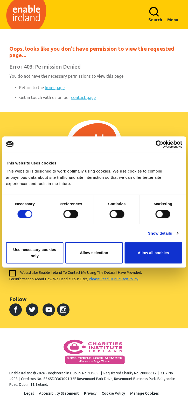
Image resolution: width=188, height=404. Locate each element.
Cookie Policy (113, 393)
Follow (17, 299)
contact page (83, 97)
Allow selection (94, 252)
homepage (55, 87)
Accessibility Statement (59, 393)
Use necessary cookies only (34, 252)
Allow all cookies (153, 252)
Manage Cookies (144, 393)
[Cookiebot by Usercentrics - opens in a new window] (159, 144)
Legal (29, 393)
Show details (160, 233)
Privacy (90, 393)
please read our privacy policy (113, 279)
